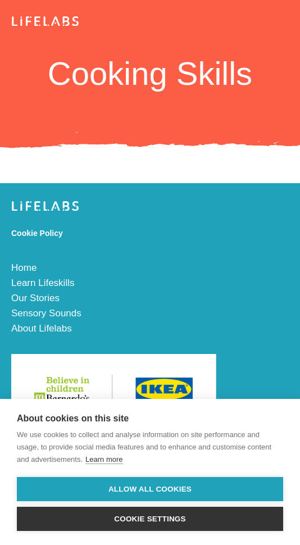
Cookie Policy (37, 233)
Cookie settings (150, 519)
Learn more (103, 459)
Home (24, 267)
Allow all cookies (150, 489)
